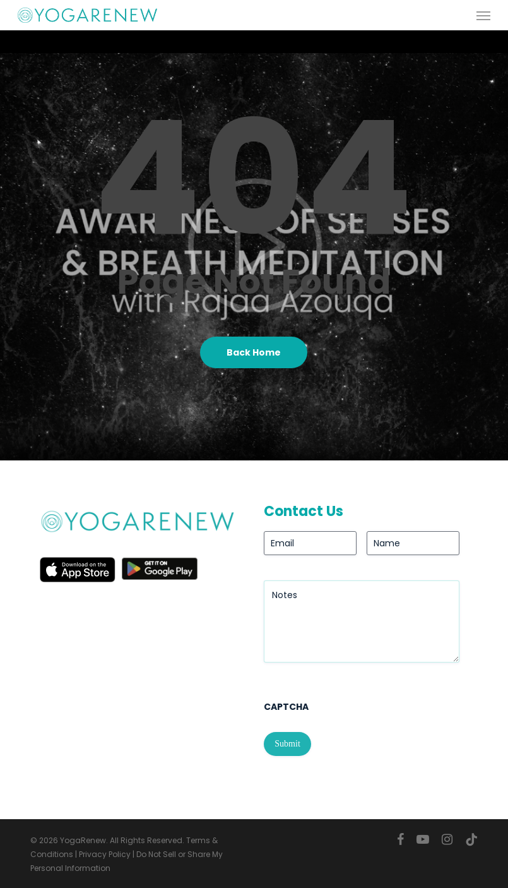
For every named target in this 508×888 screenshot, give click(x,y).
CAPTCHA (286, 706)
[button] (483, 15)
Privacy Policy (105, 854)
